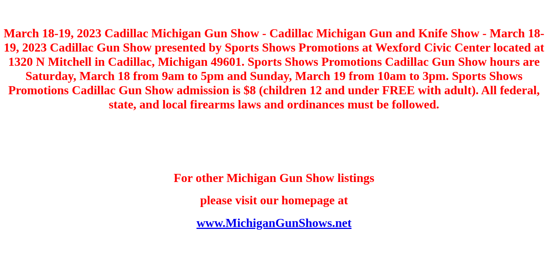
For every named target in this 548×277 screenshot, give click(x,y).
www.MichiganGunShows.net (274, 223)
